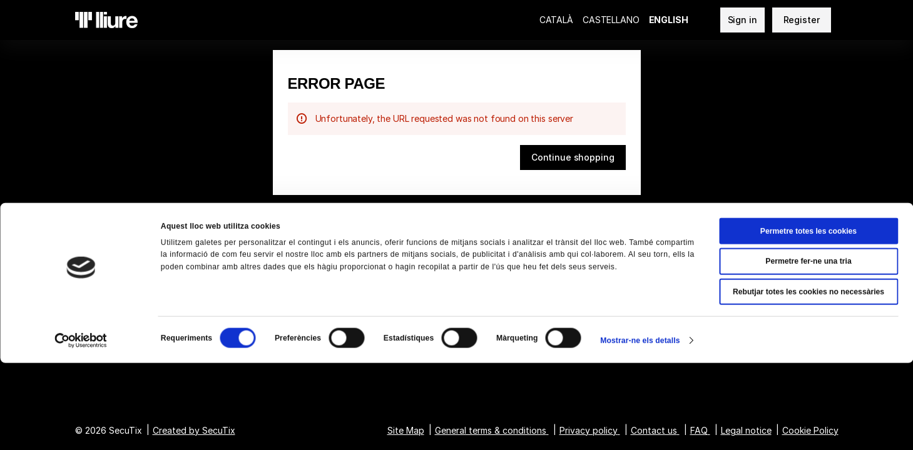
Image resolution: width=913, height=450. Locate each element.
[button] (573, 157)
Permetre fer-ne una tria (808, 348)
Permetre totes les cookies (808, 318)
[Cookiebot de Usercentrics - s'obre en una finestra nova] (81, 427)
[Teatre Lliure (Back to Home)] (106, 20)
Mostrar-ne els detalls (640, 427)
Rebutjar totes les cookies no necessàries (808, 378)
